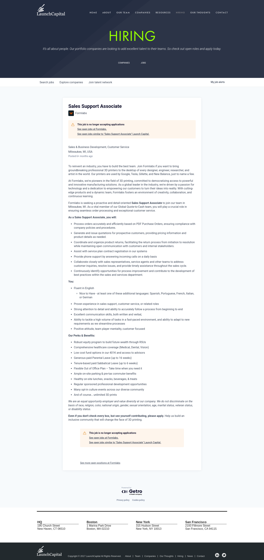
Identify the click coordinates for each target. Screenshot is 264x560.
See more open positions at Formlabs (100, 463)
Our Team (123, 12)
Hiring (180, 12)
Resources (163, 12)
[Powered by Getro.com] (132, 491)
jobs (47, 82)
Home (93, 12)
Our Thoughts (200, 12)
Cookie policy (138, 500)
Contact (222, 12)
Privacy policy (123, 500)
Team (137, 556)
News (190, 556)
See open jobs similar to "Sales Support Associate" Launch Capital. (113, 134)
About (106, 12)
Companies (143, 12)
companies (71, 82)
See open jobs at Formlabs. (92, 129)
